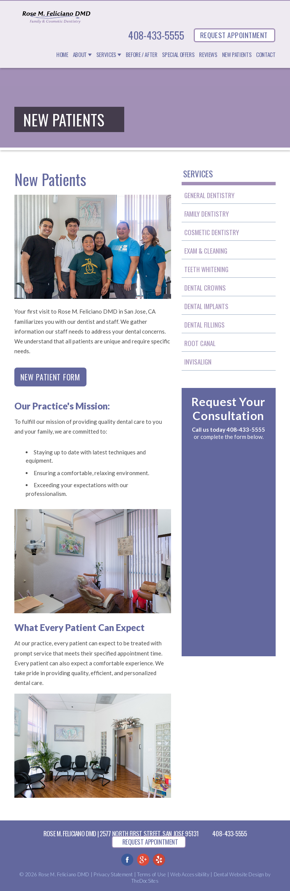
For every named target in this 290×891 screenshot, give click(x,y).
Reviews (208, 54)
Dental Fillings (204, 324)
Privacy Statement (113, 874)
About (80, 54)
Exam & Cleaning (205, 250)
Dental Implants (206, 306)
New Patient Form (50, 377)
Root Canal (200, 343)
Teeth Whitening (206, 269)
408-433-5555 (156, 35)
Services (106, 54)
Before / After (141, 54)
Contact (265, 54)
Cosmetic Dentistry (211, 232)
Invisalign (197, 361)
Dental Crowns (205, 287)
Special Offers (178, 54)
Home (62, 54)
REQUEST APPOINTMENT (234, 34)
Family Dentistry (206, 214)
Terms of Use (151, 874)
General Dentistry (209, 195)
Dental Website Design (239, 874)
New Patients (237, 54)
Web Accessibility (189, 874)
